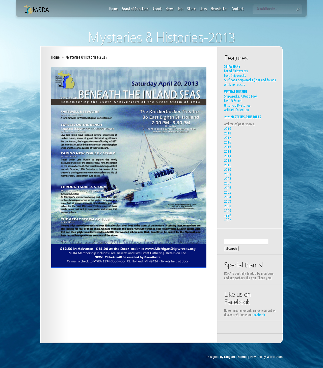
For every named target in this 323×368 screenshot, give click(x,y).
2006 (227, 188)
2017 (227, 138)
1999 (227, 211)
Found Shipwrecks (236, 71)
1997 (227, 220)
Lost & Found (232, 101)
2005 (227, 192)
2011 (227, 165)
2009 (227, 174)
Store (191, 9)
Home (113, 9)
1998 (227, 215)
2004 (227, 197)
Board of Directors (135, 9)
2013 (227, 156)
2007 (227, 183)
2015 (227, 147)
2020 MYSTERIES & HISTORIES (242, 117)
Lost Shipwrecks (235, 76)
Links (203, 9)
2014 (227, 151)
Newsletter (219, 9)
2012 (227, 161)
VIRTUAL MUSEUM (235, 92)
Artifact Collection (236, 110)
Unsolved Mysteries (237, 105)
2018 (227, 133)
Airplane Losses (234, 85)
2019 (227, 129)
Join (180, 9)
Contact (237, 9)
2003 (227, 201)
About (157, 9)
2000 (227, 206)
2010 (227, 170)
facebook (258, 315)
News (170, 9)
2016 (227, 142)
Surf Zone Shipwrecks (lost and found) (250, 80)
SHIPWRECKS (232, 66)
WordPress (275, 357)
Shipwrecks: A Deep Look (240, 96)
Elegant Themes (235, 357)
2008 (227, 179)
